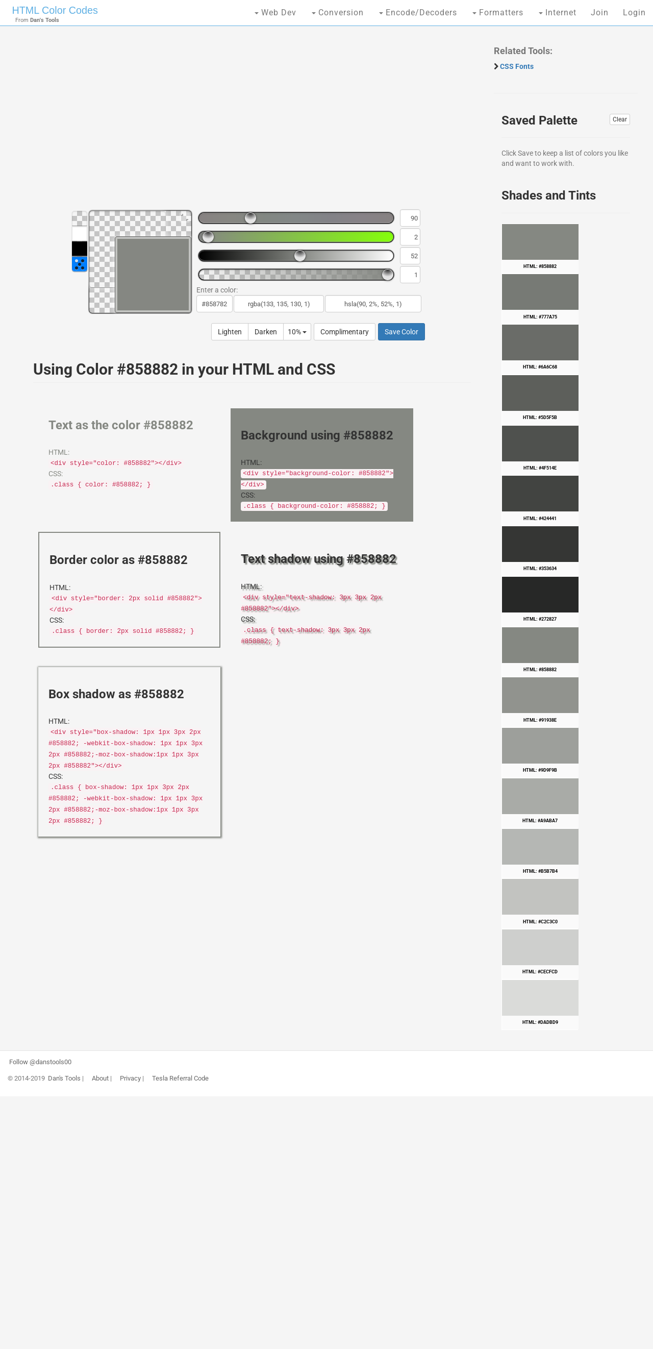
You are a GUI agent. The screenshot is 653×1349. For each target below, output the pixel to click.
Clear (620, 119)
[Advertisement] (247, 122)
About (100, 1078)
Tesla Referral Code (180, 1078)
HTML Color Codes (54, 10)
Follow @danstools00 (40, 1062)
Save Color (401, 332)
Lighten (230, 332)
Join (600, 12)
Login (634, 12)
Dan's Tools (64, 1078)
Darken (266, 332)
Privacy (130, 1078)
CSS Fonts (517, 66)
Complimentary (344, 332)
